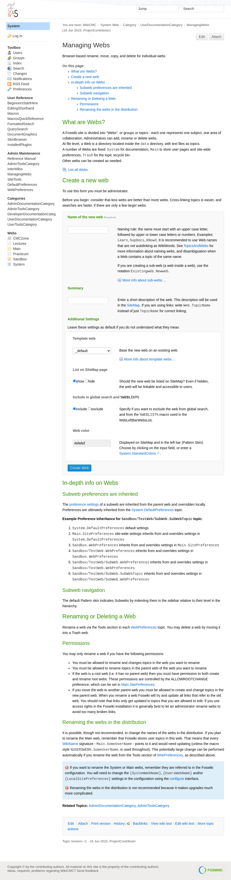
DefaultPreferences (22, 185)
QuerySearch (17, 129)
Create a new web (85, 77)
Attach (217, 37)
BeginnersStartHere (22, 103)
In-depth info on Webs (88, 82)
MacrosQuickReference (25, 119)
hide (90, 381)
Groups (16, 58)
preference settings (84, 504)
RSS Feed (18, 84)
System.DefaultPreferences (152, 510)
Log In (17, 36)
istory (119, 823)
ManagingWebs (198, 25)
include (80, 409)
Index (14, 63)
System (13, 26)
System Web (110, 25)
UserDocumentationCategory (161, 25)
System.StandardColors (137, 453)
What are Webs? (84, 71)
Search (15, 68)
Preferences (19, 89)
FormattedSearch (20, 124)
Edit (202, 37)
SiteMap (133, 305)
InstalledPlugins (19, 145)
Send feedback (88, 871)
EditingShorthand (20, 108)
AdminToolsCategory (153, 806)
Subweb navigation (94, 93)
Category (129, 25)
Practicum (17, 254)
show (78, 381)
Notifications (19, 79)
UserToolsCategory (22, 224)
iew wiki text (161, 823)
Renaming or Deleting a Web (93, 99)
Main (14, 249)
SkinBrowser (17, 139)
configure (177, 779)
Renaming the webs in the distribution (108, 109)
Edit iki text (184, 823)
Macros (13, 113)
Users (14, 53)
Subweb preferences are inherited (106, 88)
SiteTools (14, 179)
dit (71, 823)
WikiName (70, 744)
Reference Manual (21, 159)
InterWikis (15, 169)
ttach (83, 823)
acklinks (140, 823)
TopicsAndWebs (196, 246)
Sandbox (17, 259)
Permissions (89, 104)
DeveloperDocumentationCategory (34, 214)
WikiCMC (89, 25)
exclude (95, 409)
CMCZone (18, 238)
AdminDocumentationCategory (112, 806)
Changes (17, 74)
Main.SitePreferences (137, 685)
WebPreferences (144, 627)
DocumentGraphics (22, 134)
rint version (101, 823)
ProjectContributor (96, 30)
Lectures (16, 244)
